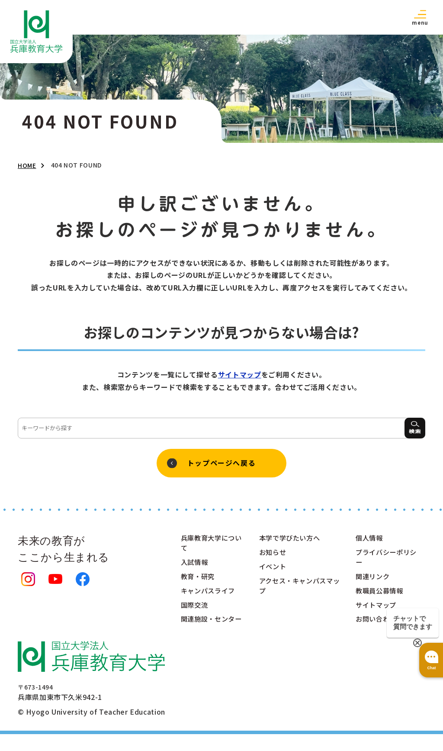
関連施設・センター (209, 630)
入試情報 (195, 566)
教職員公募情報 (381, 595)
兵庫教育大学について (209, 546)
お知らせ (273, 556)
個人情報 (370, 541)
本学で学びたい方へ (291, 541)
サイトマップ (239, 374)
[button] (420, 17)
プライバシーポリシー (384, 561)
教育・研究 (199, 581)
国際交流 (195, 610)
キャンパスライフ (209, 595)
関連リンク (374, 581)
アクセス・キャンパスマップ (298, 590)
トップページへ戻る (221, 464)
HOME (27, 165)
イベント (273, 570)
